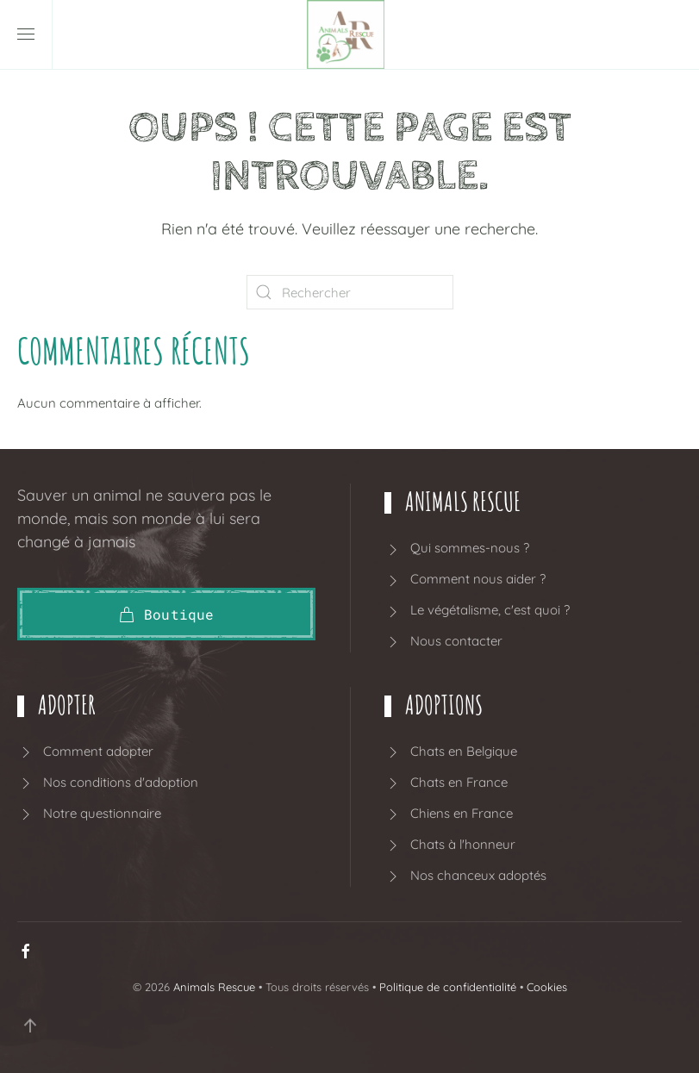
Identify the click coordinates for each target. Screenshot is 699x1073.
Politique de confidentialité (447, 987)
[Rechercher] (350, 292)
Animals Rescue (214, 987)
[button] (25, 34)
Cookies (547, 987)
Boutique (166, 614)
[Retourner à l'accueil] (350, 34)
